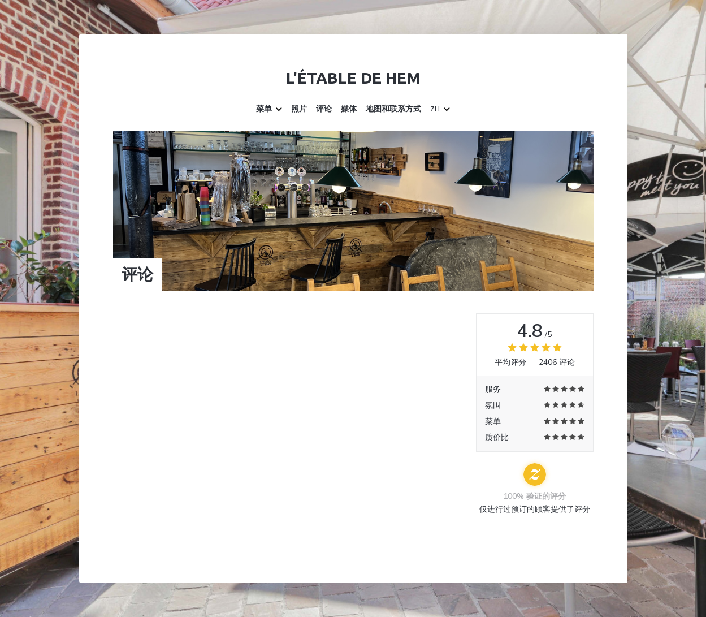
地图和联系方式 (393, 109)
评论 (324, 109)
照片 (299, 109)
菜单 (269, 109)
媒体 (349, 109)
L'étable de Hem (353, 78)
